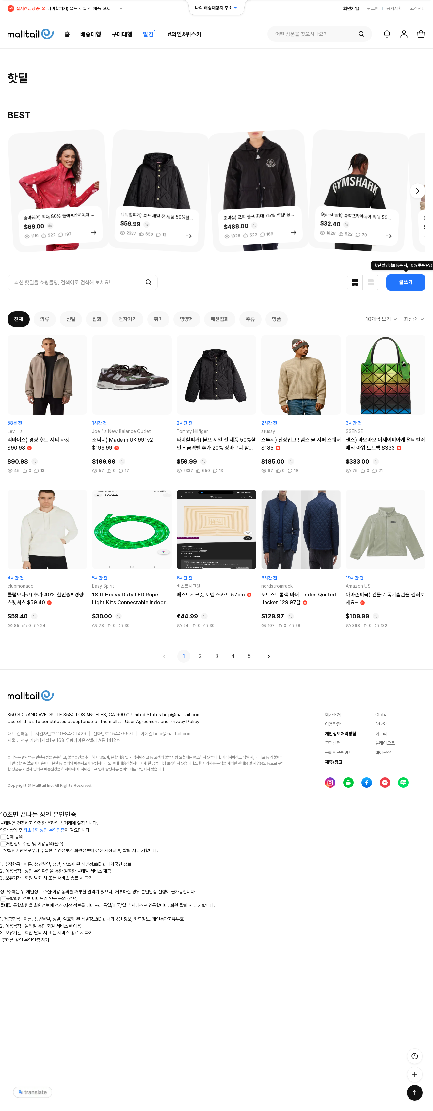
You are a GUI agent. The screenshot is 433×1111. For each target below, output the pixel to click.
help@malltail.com (172, 733)
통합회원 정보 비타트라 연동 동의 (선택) (39, 898)
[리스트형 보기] (370, 282)
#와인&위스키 (184, 34)
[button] (417, 191)
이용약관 (333, 724)
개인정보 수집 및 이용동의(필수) (31, 843)
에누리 (381, 733)
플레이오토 (385, 743)
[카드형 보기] (355, 282)
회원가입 (351, 8)
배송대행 (90, 34)
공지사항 (394, 8)
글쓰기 (406, 282)
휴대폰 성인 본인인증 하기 (25, 940)
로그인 (372, 8)
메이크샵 (383, 752)
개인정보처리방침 (340, 733)
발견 (148, 34)
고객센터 (417, 8)
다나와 (381, 724)
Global (382, 714)
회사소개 (333, 714)
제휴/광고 (333, 762)
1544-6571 (122, 733)
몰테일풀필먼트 (338, 752)
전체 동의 (11, 836)
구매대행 (122, 34)
